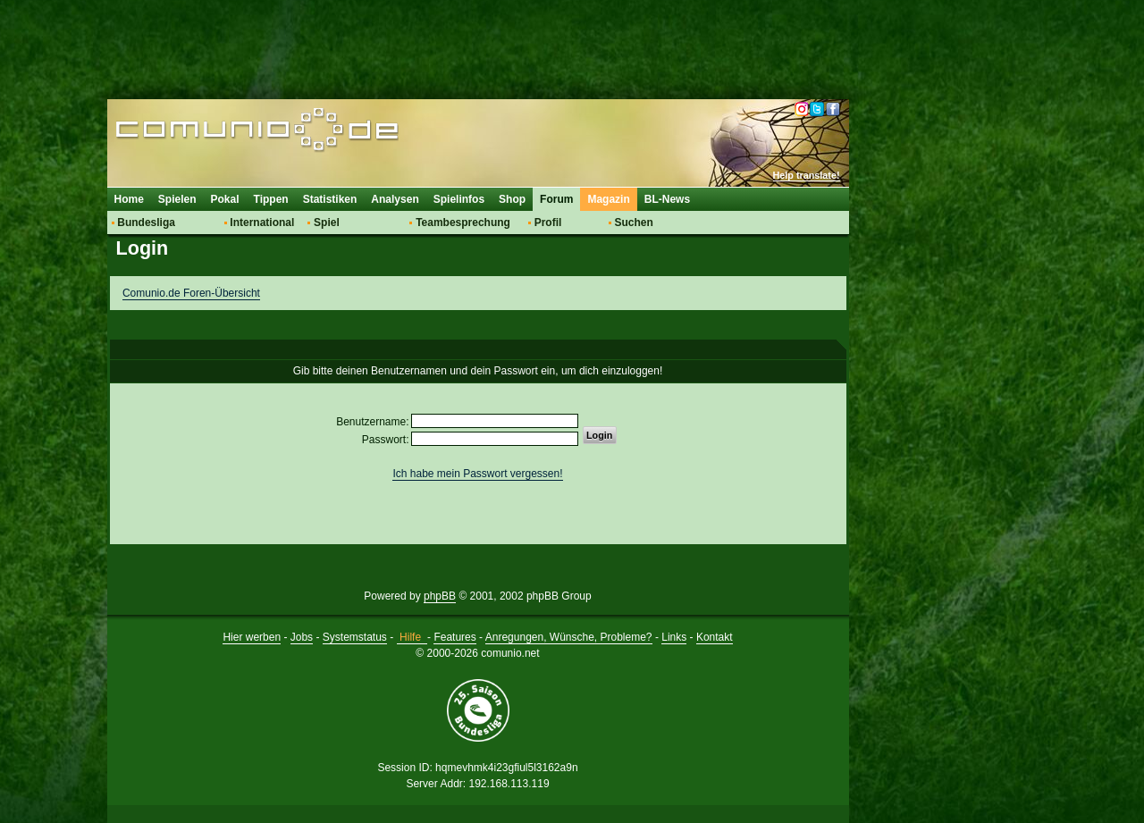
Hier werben (252, 637)
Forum (556, 199)
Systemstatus (355, 637)
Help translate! (806, 175)
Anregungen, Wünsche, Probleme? (568, 637)
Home (129, 199)
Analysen (394, 199)
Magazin (608, 199)
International (262, 222)
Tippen (271, 199)
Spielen (177, 199)
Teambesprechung (463, 222)
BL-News (667, 199)
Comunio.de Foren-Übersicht (191, 293)
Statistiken (330, 199)
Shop (512, 199)
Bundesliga (146, 222)
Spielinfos (458, 199)
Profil (548, 222)
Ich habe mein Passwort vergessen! (477, 473)
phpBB (440, 596)
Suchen (633, 222)
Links (673, 637)
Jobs (301, 637)
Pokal (225, 199)
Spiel (327, 222)
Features (454, 637)
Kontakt (714, 637)
